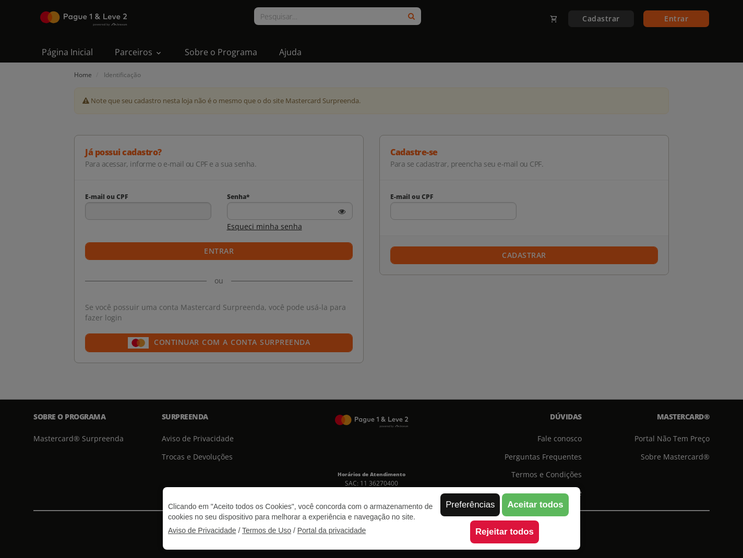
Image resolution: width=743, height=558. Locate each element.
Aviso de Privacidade (202, 530)
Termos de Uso (266, 530)
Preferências (470, 505)
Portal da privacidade (331, 530)
